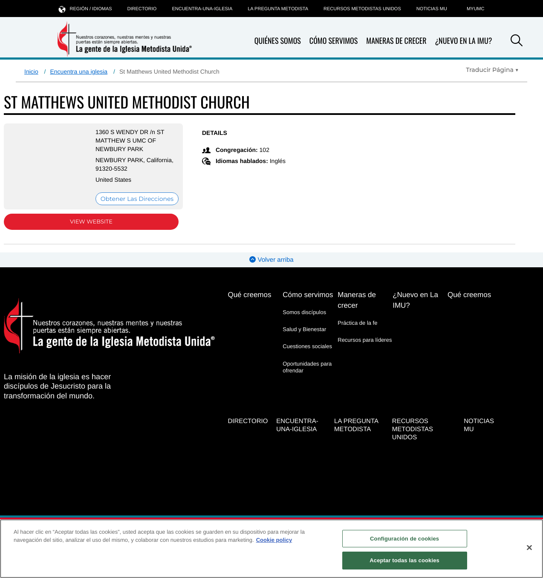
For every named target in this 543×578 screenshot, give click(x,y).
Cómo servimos (333, 41)
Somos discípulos (304, 312)
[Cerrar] (529, 547)
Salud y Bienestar (304, 329)
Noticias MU (431, 8)
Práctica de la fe (357, 323)
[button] (517, 42)
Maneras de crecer (396, 41)
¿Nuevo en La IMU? (463, 40)
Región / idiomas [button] (85, 8)
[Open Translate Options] (492, 70)
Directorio (142, 8)
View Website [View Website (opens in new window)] (91, 221)
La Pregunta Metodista (278, 8)
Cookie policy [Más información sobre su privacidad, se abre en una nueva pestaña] (274, 540)
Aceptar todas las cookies (404, 560)
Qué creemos (249, 295)
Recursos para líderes (365, 340)
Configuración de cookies (404, 538)
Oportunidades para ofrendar (307, 367)
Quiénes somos (277, 41)
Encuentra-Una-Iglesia (202, 8)
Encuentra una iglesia (78, 71)
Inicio (31, 71)
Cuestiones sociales (307, 346)
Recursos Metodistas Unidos (362, 8)
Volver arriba (271, 259)
